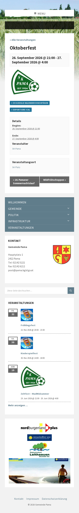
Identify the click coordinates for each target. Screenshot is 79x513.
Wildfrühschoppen (54, 179)
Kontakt (19, 498)
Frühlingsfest (28, 325)
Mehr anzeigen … (18, 405)
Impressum (32, 498)
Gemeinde (15, 209)
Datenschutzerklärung (54, 498)
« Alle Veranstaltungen (23, 39)
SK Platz (16, 167)
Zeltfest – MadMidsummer (35, 393)
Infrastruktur (19, 221)
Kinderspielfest (29, 353)
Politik (13, 215)
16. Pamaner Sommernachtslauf (24, 181)
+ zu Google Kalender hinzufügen (29, 103)
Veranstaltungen (21, 227)
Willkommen (17, 202)
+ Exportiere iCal (20, 110)
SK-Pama (16, 148)
